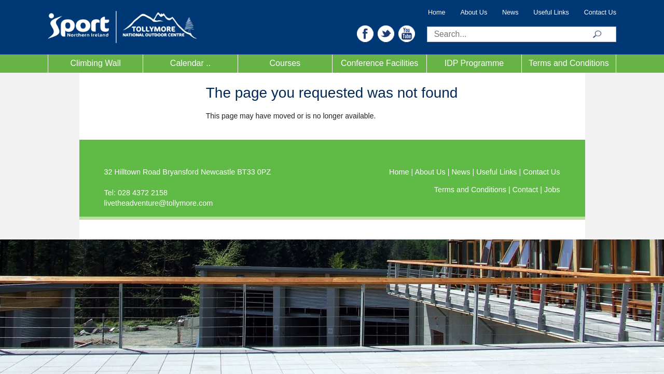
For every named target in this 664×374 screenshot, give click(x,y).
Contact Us (600, 12)
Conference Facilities (379, 63)
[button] (365, 33)
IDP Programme (474, 63)
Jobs (552, 189)
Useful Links (551, 12)
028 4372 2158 (143, 193)
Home (437, 12)
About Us (473, 12)
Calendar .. (190, 63)
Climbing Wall (96, 63)
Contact (527, 189)
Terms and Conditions (569, 63)
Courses (285, 63)
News (510, 12)
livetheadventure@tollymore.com (158, 203)
